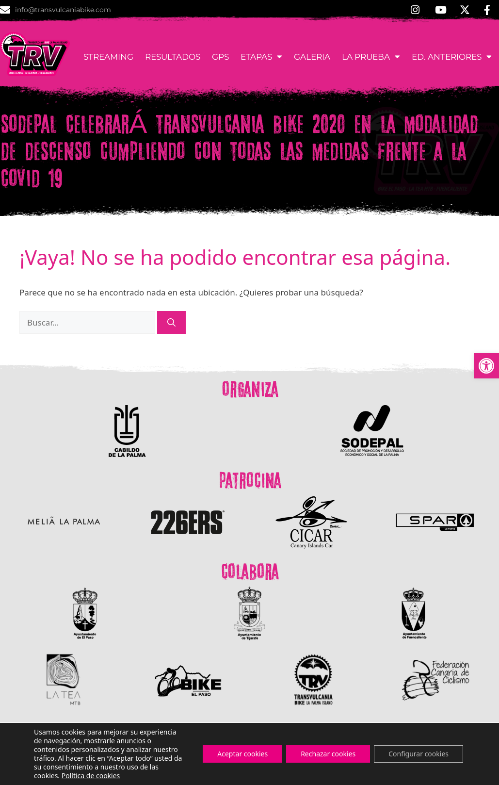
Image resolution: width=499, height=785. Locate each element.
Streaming (108, 57)
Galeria (312, 57)
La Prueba (371, 56)
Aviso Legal (472, 773)
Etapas (261, 56)
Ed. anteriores (452, 56)
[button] (486, 365)
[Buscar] (171, 322)
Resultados (172, 57)
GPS (220, 57)
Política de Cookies (408, 773)
